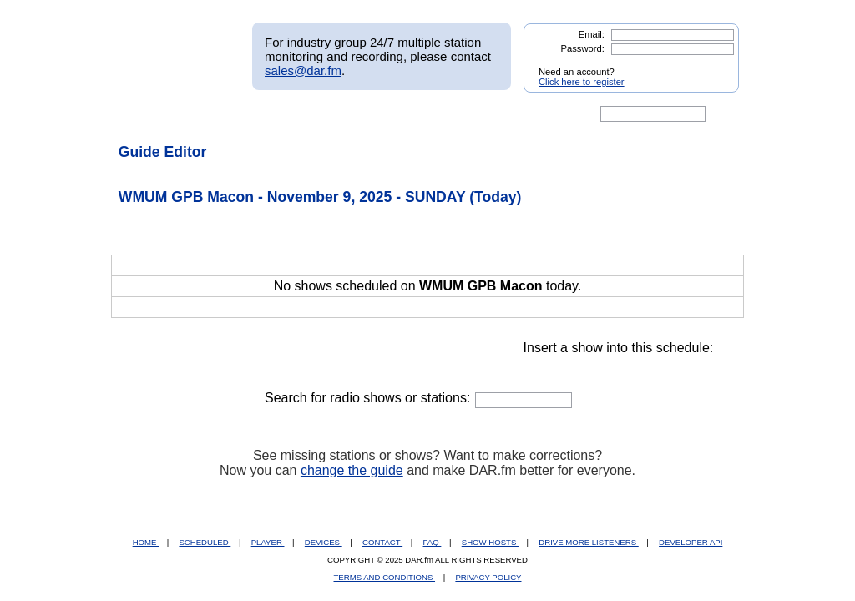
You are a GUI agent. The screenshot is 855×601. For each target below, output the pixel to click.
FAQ (432, 542)
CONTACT (382, 542)
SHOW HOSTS (490, 542)
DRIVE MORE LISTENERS (588, 542)
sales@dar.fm (303, 70)
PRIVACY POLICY (488, 577)
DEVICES (323, 542)
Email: (592, 34)
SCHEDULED (204, 542)
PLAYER (268, 542)
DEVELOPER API (690, 542)
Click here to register (582, 82)
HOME (146, 542)
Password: (583, 48)
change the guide (352, 470)
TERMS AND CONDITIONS (385, 577)
